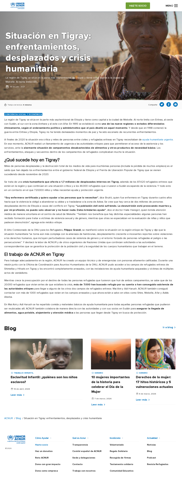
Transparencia (80, 444)
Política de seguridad (105, 493)
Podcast (151, 457)
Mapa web (143, 493)
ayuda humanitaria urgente (157, 139)
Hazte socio (41, 444)
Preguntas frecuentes (166, 493)
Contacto (77, 464)
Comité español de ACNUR (87, 451)
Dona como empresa (46, 470)
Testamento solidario (121, 464)
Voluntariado (117, 444)
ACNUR (8, 418)
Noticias (151, 444)
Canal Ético (128, 493)
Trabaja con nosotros (84, 470)
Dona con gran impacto (47, 464)
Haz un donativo (44, 451)
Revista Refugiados (157, 464)
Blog (18, 418)
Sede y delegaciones (83, 457)
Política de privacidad (78, 493)
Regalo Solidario (119, 451)
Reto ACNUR (42, 457)
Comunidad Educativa (121, 470)
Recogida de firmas (120, 457)
